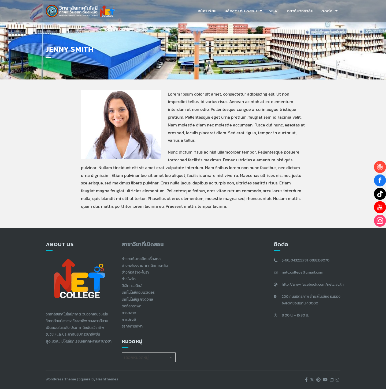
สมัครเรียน (207, 11)
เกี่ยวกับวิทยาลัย (299, 11)
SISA (273, 11)
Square (85, 379)
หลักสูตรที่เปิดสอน (241, 11)
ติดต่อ (326, 11)
